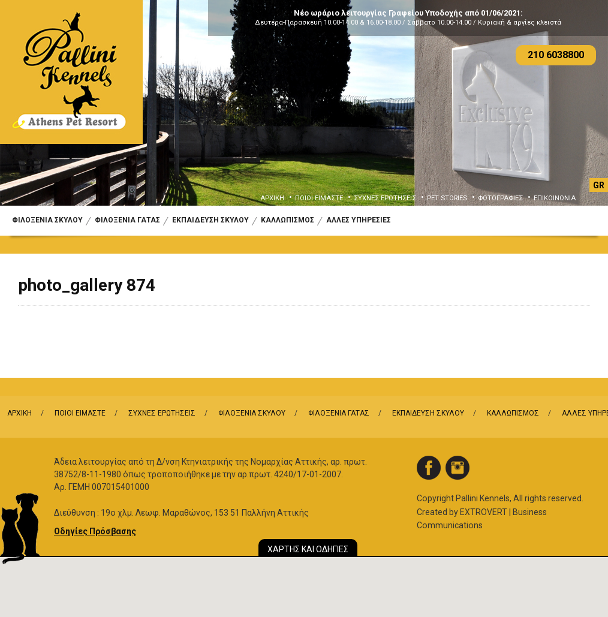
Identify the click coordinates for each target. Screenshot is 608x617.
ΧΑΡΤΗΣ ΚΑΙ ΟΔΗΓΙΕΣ (307, 549)
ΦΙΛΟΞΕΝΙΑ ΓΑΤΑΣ (127, 220)
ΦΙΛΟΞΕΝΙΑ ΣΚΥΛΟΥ (47, 220)
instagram (457, 468)
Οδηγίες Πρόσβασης (95, 531)
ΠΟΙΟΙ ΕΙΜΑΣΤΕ (319, 198)
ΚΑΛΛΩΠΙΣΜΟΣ (287, 220)
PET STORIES (447, 198)
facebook (429, 468)
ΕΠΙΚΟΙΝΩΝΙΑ (555, 198)
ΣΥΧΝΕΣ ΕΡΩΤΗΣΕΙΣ (385, 198)
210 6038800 (556, 55)
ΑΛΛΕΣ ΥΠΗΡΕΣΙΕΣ (358, 220)
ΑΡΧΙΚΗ (272, 198)
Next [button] (579, 112)
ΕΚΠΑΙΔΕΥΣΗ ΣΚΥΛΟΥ (210, 220)
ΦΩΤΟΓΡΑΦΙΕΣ (500, 198)
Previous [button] (28, 112)
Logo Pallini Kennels (71, 72)
